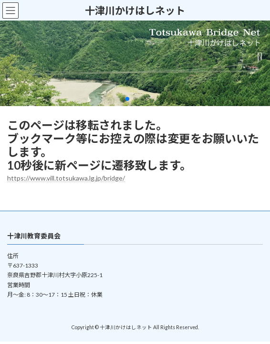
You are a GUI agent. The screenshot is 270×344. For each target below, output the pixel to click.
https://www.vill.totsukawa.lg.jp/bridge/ (66, 178)
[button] (127, 99)
